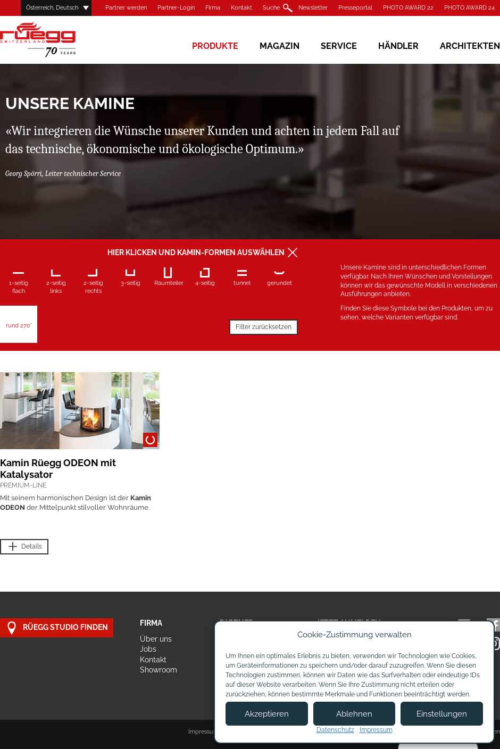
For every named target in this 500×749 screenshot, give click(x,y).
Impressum (203, 731)
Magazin (279, 46)
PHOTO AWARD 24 (469, 7)
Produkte (215, 46)
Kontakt (241, 7)
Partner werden (126, 7)
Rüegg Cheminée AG (53, 39)
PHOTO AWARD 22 (408, 7)
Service (339, 46)
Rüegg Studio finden (56, 628)
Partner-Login (176, 7)
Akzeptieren (267, 714)
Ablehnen (354, 714)
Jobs (148, 649)
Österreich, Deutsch (52, 7)
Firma (212, 7)
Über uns (156, 639)
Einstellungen (441, 714)
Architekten (470, 46)
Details (24, 546)
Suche (271, 7)
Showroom (158, 670)
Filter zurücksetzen (263, 327)
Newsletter (313, 7)
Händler (398, 46)
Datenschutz (335, 730)
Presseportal (355, 7)
